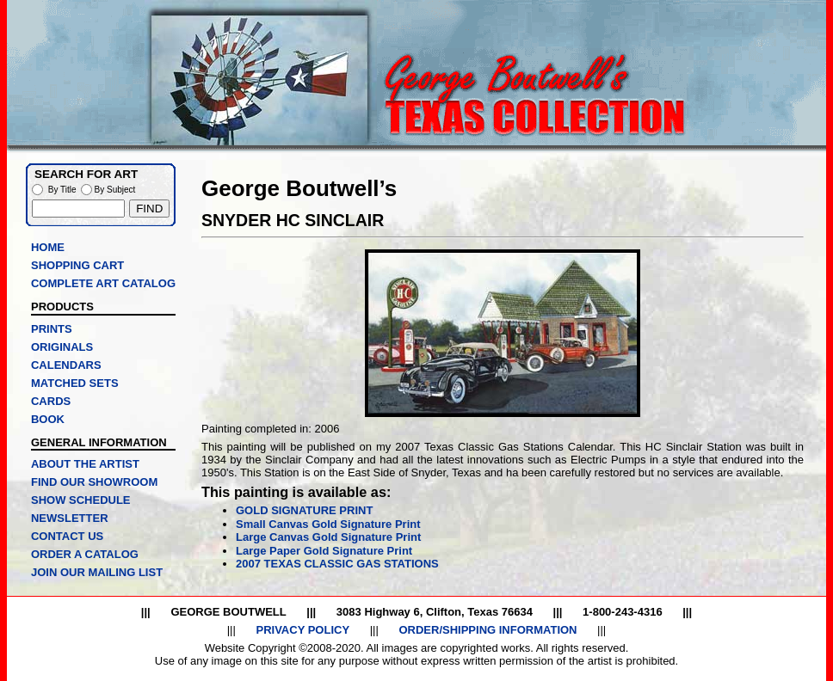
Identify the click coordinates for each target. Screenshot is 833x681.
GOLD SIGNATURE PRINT (304, 510)
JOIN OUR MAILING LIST (97, 572)
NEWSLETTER (69, 518)
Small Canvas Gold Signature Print (328, 524)
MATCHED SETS (75, 383)
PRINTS (51, 328)
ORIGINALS (62, 346)
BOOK (48, 419)
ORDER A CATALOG (85, 554)
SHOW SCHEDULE (81, 500)
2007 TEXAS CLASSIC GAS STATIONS (337, 563)
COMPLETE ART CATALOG (103, 283)
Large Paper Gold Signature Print (324, 550)
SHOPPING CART (77, 265)
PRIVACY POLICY (302, 629)
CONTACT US (67, 536)
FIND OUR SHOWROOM (94, 481)
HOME (48, 247)
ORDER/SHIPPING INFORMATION (487, 629)
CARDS (51, 401)
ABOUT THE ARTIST (85, 463)
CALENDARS (66, 365)
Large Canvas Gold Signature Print (328, 537)
